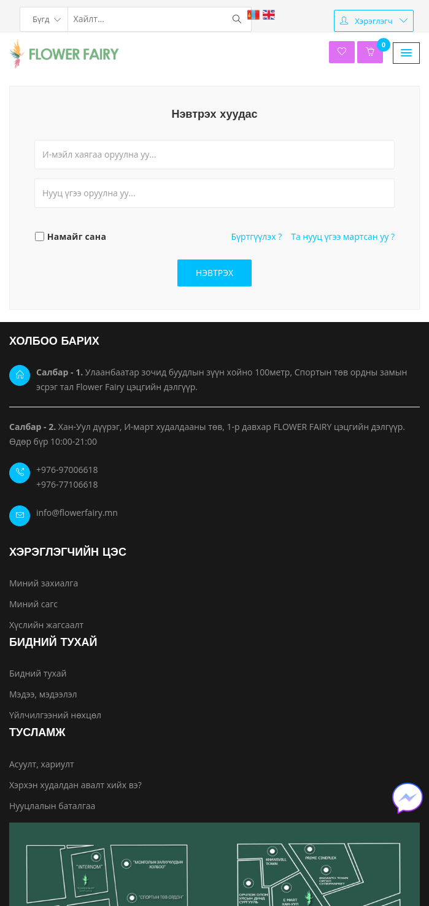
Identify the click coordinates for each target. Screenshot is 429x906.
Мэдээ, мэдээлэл (43, 694)
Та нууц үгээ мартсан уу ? (343, 236)
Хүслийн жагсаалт (46, 625)
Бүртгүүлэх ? (256, 236)
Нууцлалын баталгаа (52, 806)
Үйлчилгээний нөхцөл (55, 715)
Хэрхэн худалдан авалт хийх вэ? (75, 785)
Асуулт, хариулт (41, 764)
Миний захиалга (43, 583)
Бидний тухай (37, 673)
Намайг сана (77, 236)
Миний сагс (33, 604)
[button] (406, 53)
